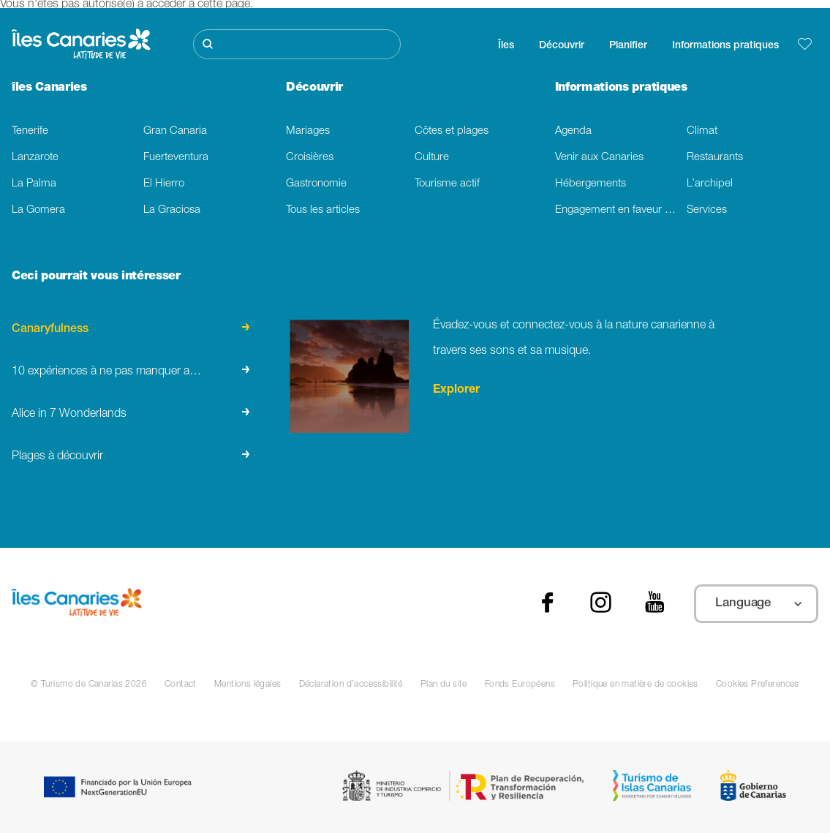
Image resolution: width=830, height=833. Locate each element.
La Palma (34, 183)
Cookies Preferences (757, 684)
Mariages (308, 131)
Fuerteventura (175, 157)
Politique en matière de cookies (635, 684)
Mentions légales (248, 684)
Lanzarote (35, 157)
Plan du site (443, 684)
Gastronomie (316, 183)
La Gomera (38, 210)
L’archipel (710, 183)
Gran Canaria (175, 131)
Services (707, 210)
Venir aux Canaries (599, 157)
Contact (181, 684)
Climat (702, 131)
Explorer (456, 390)
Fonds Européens (520, 684)
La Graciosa (171, 210)
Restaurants (715, 157)
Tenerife (30, 131)
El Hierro (163, 183)
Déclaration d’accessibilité (351, 684)
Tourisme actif (447, 183)
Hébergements (590, 183)
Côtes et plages (451, 131)
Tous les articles (323, 210)
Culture (432, 157)
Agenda (573, 131)
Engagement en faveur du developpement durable (621, 210)
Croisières (309, 157)
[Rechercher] (296, 44)
